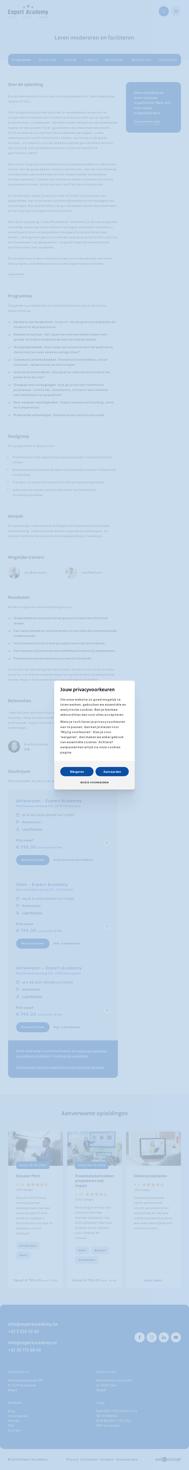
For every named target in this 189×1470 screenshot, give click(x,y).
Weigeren (77, 771)
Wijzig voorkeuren (94, 782)
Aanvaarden (112, 771)
